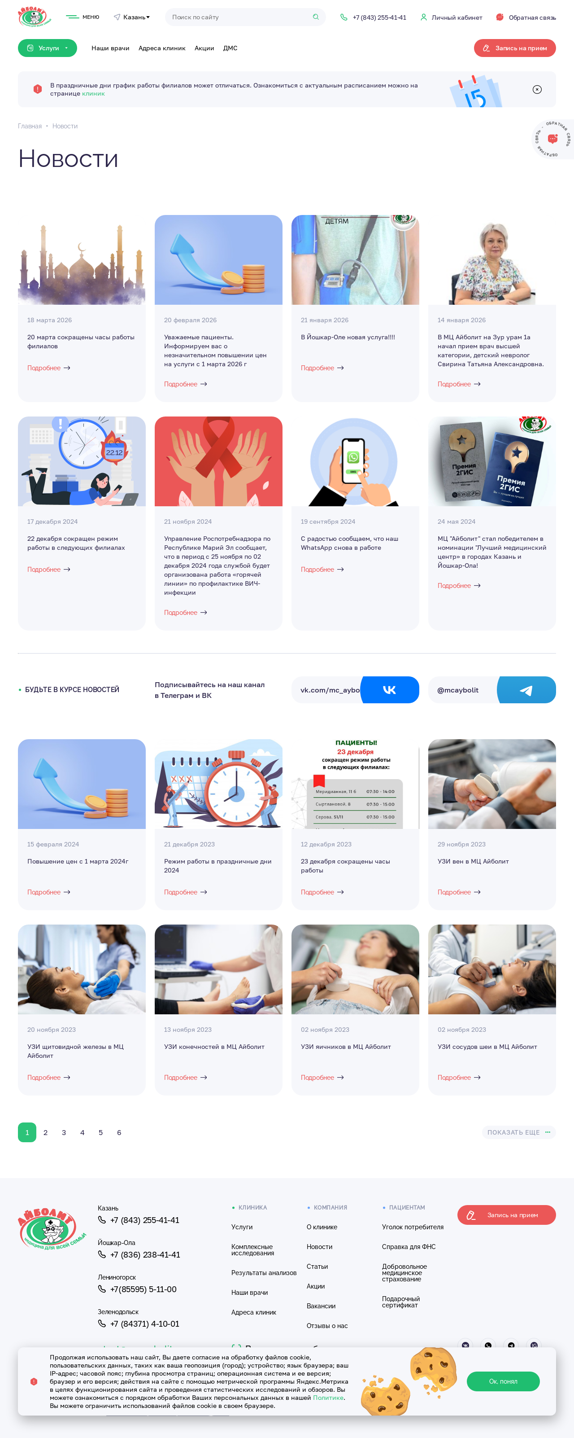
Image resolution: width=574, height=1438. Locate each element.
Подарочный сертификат (401, 1302)
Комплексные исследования (252, 1250)
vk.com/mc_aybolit (359, 689)
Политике (328, 1397)
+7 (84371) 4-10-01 (138, 1324)
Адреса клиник (162, 48)
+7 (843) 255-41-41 (138, 1220)
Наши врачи (110, 48)
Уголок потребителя (413, 1227)
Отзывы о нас (327, 1326)
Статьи (317, 1266)
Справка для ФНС (409, 1247)
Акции (204, 48)
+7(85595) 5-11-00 (137, 1289)
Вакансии (321, 1306)
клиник (93, 93)
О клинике (322, 1227)
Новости (319, 1247)
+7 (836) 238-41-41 (139, 1254)
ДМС (230, 48)
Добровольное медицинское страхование (404, 1272)
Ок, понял (503, 1381)
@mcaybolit (496, 689)
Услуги (241, 1227)
